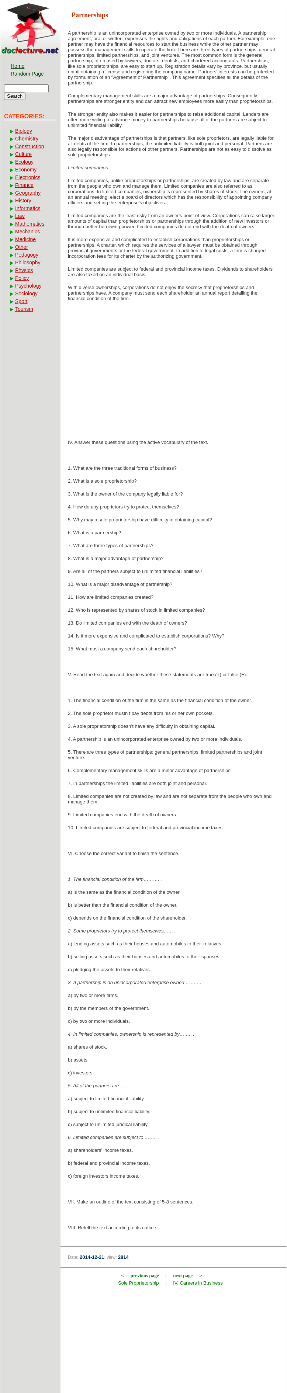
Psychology (28, 286)
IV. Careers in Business (198, 1283)
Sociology (26, 293)
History (23, 201)
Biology (23, 131)
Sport (21, 301)
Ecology (24, 162)
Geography (28, 193)
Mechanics (27, 232)
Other (21, 247)
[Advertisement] (173, 366)
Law (20, 216)
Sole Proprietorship (138, 1283)
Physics (24, 270)
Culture (23, 154)
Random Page (27, 74)
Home (17, 66)
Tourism (24, 309)
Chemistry (26, 139)
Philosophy (28, 262)
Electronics (27, 177)
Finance (24, 185)
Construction (29, 146)
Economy (26, 170)
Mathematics (29, 224)
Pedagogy (26, 255)
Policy (22, 278)
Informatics (27, 208)
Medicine (25, 239)
